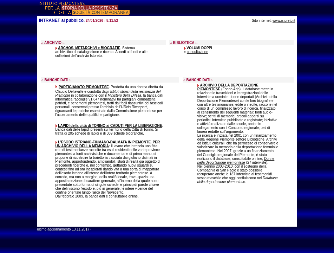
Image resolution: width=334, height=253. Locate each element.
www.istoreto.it (284, 20)
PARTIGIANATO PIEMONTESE (84, 87)
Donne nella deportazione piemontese (236, 160)
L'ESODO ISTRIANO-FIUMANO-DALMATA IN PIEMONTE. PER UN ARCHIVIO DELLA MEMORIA (107, 144)
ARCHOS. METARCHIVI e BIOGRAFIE (89, 48)
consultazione (197, 52)
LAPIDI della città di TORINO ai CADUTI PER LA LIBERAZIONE (110, 126)
